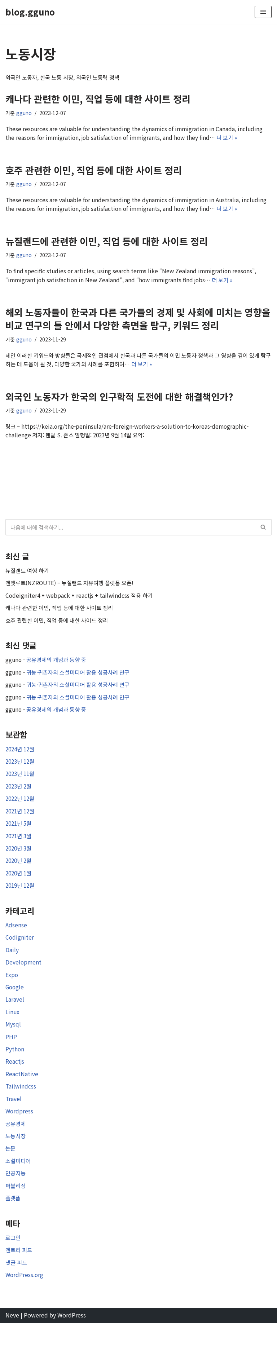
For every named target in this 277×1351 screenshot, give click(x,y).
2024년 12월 (21, 760)
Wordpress (19, 1134)
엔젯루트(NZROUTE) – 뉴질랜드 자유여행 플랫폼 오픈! (73, 590)
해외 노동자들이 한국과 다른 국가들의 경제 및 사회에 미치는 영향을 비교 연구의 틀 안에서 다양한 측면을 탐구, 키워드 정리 (138, 322)
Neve (12, 1343)
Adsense (16, 941)
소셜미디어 (18, 1185)
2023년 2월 (19, 798)
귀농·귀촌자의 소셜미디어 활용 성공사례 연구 (82, 681)
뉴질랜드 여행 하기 (28, 577)
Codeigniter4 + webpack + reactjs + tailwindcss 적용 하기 (81, 603)
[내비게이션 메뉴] (263, 12)
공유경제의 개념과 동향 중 (59, 669)
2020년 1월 (19, 888)
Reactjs (15, 1082)
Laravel (15, 1018)
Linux (12, 1031)
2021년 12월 (21, 824)
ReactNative (21, 1095)
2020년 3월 (19, 862)
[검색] (130, 534)
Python (15, 1069)
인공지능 (16, 1198)
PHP (11, 1056)
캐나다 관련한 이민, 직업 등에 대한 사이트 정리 (97, 99)
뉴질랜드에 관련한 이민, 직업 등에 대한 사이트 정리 (106, 244)
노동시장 (16, 1159)
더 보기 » (233, 138)
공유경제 (16, 1146)
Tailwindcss (21, 1108)
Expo (11, 992)
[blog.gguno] (30, 12)
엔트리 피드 (19, 1276)
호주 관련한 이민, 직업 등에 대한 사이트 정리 (93, 171)
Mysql (13, 1044)
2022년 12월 (21, 811)
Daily (12, 967)
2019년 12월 (21, 901)
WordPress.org (24, 1302)
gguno (24, 114)
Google (15, 1005)
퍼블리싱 (16, 1210)
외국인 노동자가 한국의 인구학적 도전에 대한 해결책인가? (119, 401)
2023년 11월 (21, 786)
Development (23, 980)
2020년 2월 (19, 875)
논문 (10, 1172)
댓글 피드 (16, 1289)
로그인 (13, 1263)
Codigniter (19, 954)
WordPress (71, 1343)
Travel (13, 1121)
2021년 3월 (19, 850)
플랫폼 (13, 1223)
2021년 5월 (19, 837)
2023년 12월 (21, 773)
